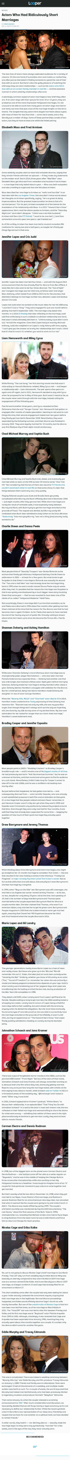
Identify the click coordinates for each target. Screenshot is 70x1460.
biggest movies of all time (55, 771)
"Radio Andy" (8, 516)
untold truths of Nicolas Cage (45, 1304)
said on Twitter (52, 1090)
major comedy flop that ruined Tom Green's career (36, 878)
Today (33, 701)
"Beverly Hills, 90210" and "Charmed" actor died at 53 (35, 698)
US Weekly (22, 313)
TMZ (20, 1403)
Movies (5, 10)
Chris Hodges (9, 24)
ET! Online (26, 216)
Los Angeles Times (26, 195)
